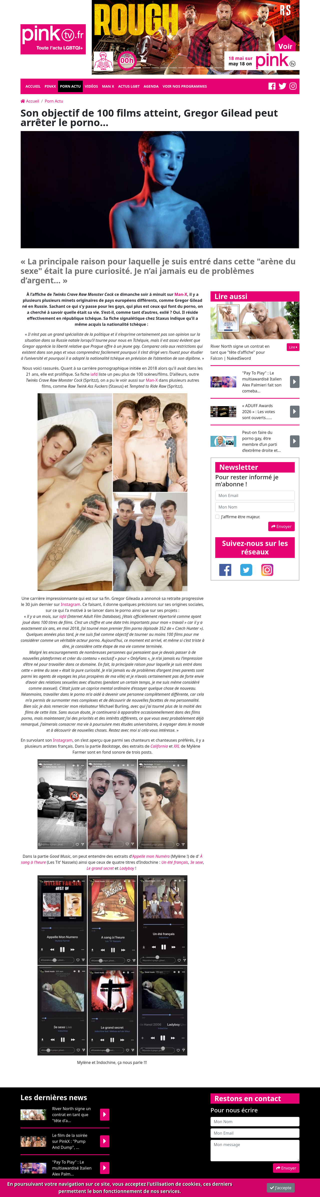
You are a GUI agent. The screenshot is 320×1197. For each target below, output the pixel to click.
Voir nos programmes (185, 86)
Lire (293, 347)
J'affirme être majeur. (240, 516)
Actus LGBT (129, 86)
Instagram (70, 604)
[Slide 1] (137, 68)
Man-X (152, 380)
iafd (94, 374)
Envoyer (282, 526)
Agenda (151, 86)
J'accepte (281, 1188)
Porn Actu (70, 86)
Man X (108, 86)
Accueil (33, 86)
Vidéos (91, 86)
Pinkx (50, 86)
